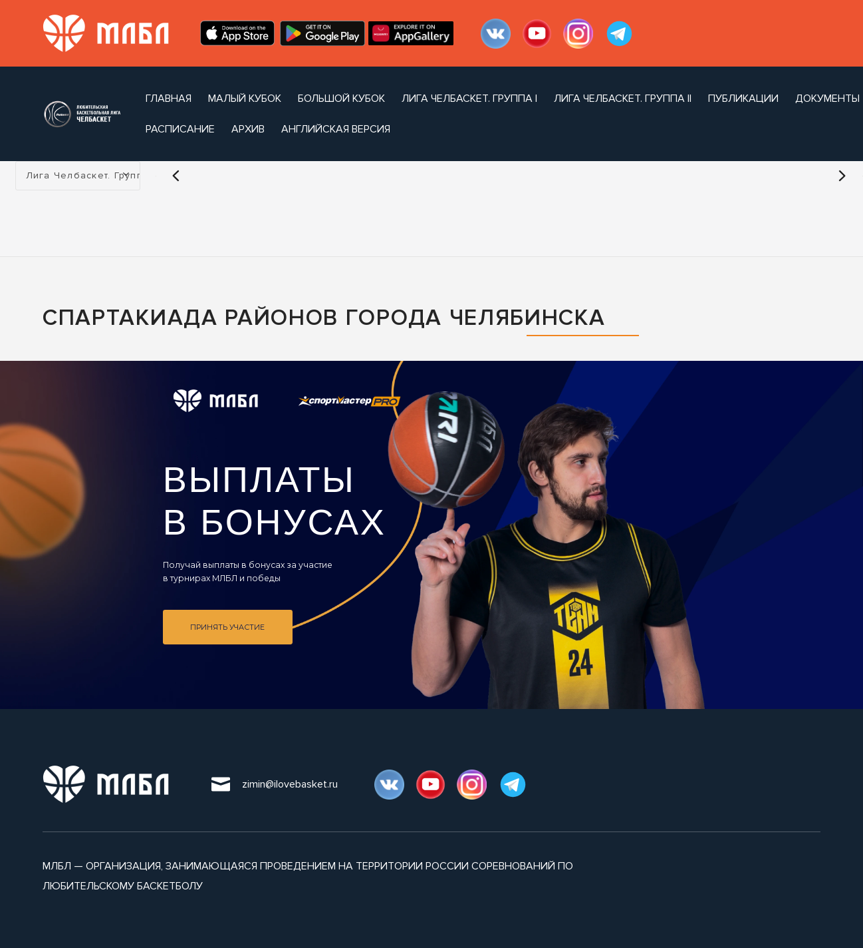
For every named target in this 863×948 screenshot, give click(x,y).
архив (248, 129)
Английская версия (335, 129)
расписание (180, 129)
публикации (743, 98)
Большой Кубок (341, 98)
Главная (168, 98)
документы (827, 98)
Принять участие (227, 627)
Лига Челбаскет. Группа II (622, 98)
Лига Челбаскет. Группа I (469, 98)
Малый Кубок (244, 98)
